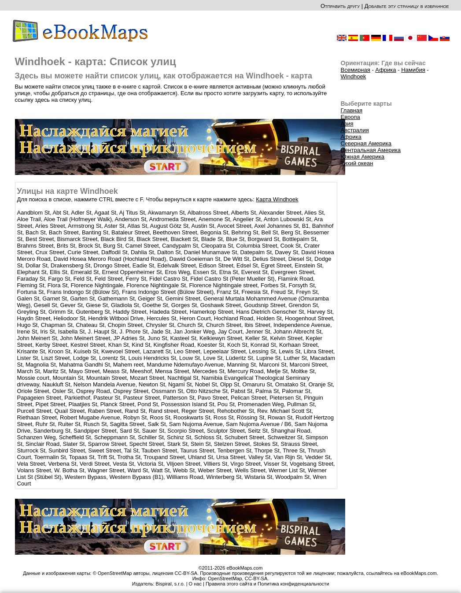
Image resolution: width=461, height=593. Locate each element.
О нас (195, 583)
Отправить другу (340, 6)
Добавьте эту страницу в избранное (407, 6)
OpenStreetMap (225, 578)
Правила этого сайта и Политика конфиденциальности (267, 583)
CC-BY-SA (256, 578)
